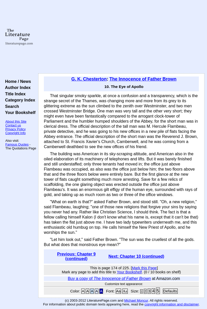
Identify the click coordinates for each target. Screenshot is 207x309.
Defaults (170, 291)
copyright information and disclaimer (172, 304)
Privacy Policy (15, 129)
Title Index (14, 94)
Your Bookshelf (19, 112)
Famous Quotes (17, 144)
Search (11, 106)
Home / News (17, 81)
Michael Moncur (136, 300)
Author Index (17, 87)
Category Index (19, 100)
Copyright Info (15, 133)
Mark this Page (144, 268)
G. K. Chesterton (89, 79)
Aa (118, 291)
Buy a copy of (109, 278)
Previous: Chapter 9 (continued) (76, 256)
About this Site (16, 121)
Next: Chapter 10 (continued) (136, 256)
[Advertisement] (121, 37)
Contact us (13, 125)
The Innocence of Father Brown (142, 79)
